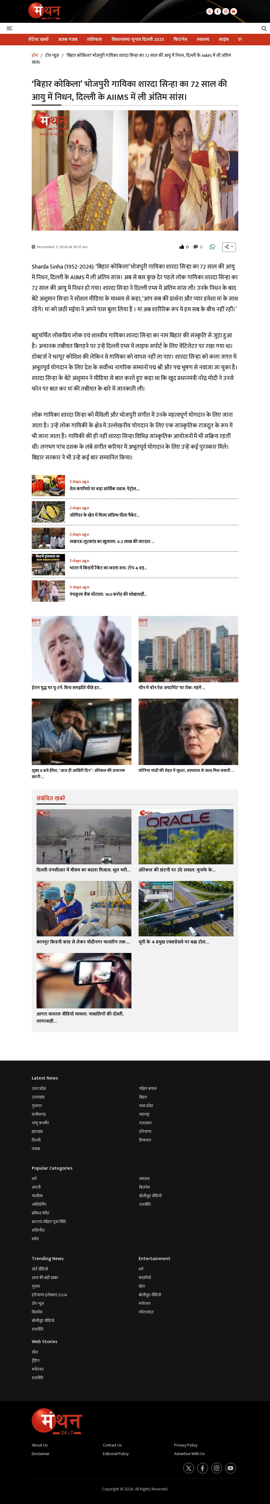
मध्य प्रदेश (146, 1105)
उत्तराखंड (38, 1097)
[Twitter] (210, 11)
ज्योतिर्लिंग (39, 1204)
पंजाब (36, 1148)
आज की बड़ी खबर (45, 1277)
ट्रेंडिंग (35, 1360)
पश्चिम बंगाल (148, 1088)
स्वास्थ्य (144, 1178)
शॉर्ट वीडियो (40, 1269)
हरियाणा (145, 1131)
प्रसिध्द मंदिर (40, 1213)
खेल (142, 1286)
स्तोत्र (35, 1238)
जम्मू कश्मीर (40, 1123)
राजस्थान (145, 1123)
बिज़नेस (144, 1187)
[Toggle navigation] (10, 28)
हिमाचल (145, 1140)
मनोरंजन (144, 1303)
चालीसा (37, 1195)
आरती (36, 1187)
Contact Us (112, 1445)
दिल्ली (36, 1140)
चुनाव (36, 1286)
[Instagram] (226, 11)
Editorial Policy (115, 1453)
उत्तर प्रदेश (39, 1088)
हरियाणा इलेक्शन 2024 (49, 1294)
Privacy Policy (185, 1445)
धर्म (34, 1178)
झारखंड (37, 1131)
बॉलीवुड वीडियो (150, 1195)
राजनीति (145, 1204)
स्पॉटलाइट (146, 1312)
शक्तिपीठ (38, 1230)
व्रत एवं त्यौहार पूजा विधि (49, 1221)
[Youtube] (234, 11)
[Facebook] (218, 11)
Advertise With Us (189, 1453)
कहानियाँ (145, 1277)
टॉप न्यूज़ (52, 55)
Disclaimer (41, 1453)
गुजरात (37, 1105)
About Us (40, 1445)
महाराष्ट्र (144, 1114)
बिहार (143, 1097)
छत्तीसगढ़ (39, 1114)
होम (35, 55)
